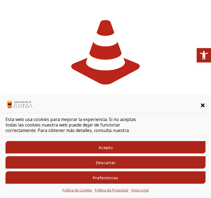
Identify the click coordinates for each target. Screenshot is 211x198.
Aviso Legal (140, 190)
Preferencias (105, 177)
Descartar (105, 162)
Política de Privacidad (111, 190)
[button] (204, 55)
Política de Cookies (77, 190)
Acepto (106, 147)
